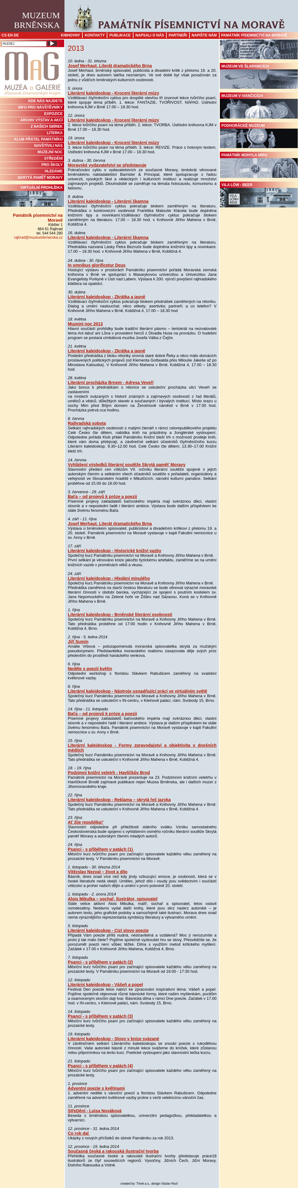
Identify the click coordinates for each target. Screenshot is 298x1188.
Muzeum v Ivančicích (259, 106)
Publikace (120, 35)
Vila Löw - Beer (259, 195)
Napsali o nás (149, 35)
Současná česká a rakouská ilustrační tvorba (113, 1151)
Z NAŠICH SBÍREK (47, 126)
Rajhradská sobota (87, 423)
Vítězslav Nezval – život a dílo (97, 871)
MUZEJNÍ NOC (50, 152)
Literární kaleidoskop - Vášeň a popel (105, 984)
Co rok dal (79, 1133)
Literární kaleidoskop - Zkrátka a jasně (106, 296)
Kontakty (95, 35)
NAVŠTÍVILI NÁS (48, 146)
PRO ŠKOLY (52, 165)
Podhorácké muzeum (259, 135)
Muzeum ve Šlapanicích (259, 76)
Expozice (53, 114)
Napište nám (204, 35)
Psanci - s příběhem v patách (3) (100, 1016)
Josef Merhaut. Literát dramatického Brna (110, 65)
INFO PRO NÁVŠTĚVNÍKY (40, 107)
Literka (55, 133)
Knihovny (70, 35)
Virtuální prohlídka (32, 196)
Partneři (178, 35)
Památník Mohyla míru (259, 165)
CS (4, 35)
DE (16, 35)
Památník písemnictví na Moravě (254, 35)
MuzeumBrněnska (37, 20)
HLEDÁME (54, 171)
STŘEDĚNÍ (53, 158)
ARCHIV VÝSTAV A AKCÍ (41, 120)
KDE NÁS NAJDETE (45, 101)
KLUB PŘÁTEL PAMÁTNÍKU (38, 139)
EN (10, 35)
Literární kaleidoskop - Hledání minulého (109, 578)
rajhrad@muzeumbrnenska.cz (38, 237)
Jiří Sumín (78, 641)
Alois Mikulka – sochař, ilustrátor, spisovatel (113, 898)
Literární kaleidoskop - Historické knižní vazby (114, 550)
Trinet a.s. (143, 1183)
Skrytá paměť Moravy (40, 177)
